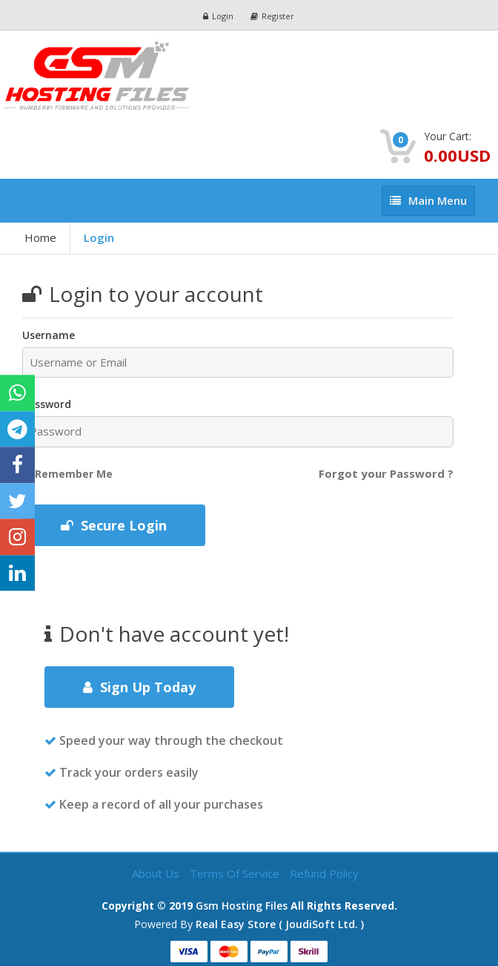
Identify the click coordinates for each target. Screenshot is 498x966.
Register (272, 16)
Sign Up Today (139, 687)
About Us (157, 873)
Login (218, 16)
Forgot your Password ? (386, 473)
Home (40, 237)
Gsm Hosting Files (242, 905)
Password (46, 404)
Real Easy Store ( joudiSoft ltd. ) (280, 924)
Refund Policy (324, 873)
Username (48, 335)
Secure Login (114, 525)
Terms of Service (236, 873)
